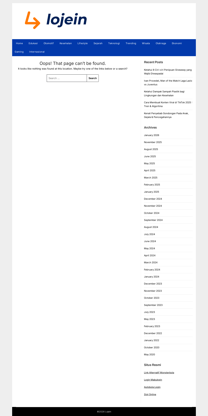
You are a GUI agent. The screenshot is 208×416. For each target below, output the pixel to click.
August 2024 (151, 227)
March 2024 (151, 262)
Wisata (146, 43)
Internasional (37, 51)
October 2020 (151, 347)
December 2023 (153, 283)
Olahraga (161, 43)
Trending (131, 43)
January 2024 (151, 276)
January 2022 (151, 340)
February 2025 (152, 184)
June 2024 (150, 241)
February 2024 (152, 269)
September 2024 (153, 220)
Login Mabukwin (153, 379)
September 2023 (153, 305)
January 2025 (151, 191)
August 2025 (151, 149)
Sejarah (98, 43)
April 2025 (149, 170)
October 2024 (151, 213)
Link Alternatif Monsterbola (159, 372)
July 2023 (149, 312)
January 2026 (151, 135)
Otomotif (49, 43)
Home (19, 43)
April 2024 (150, 255)
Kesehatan (66, 43)
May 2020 (149, 354)
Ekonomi (177, 43)
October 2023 (151, 297)
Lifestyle (83, 43)
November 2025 (153, 142)
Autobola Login (152, 387)
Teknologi (114, 43)
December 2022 (153, 333)
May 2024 (149, 248)
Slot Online (150, 394)
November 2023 (153, 290)
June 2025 (150, 156)
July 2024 (149, 234)
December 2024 (153, 198)
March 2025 (150, 177)
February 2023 (152, 326)
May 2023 (149, 319)
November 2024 (153, 205)
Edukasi (33, 43)
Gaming (19, 51)
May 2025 (149, 163)
